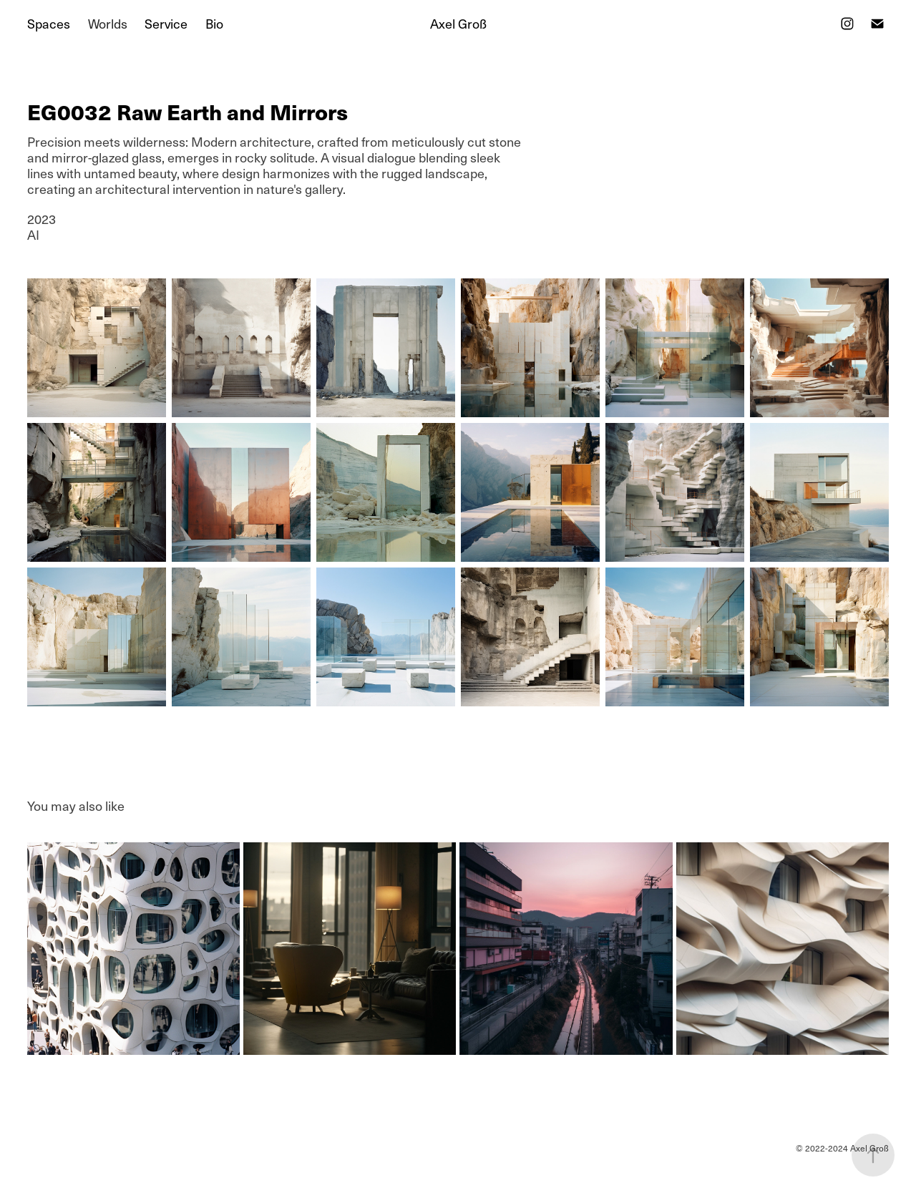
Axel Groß (458, 23)
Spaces (48, 23)
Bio (214, 23)
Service (166, 23)
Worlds (107, 23)
